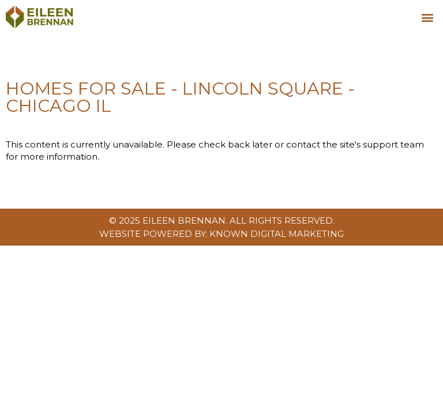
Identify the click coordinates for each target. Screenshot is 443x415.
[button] (427, 17)
